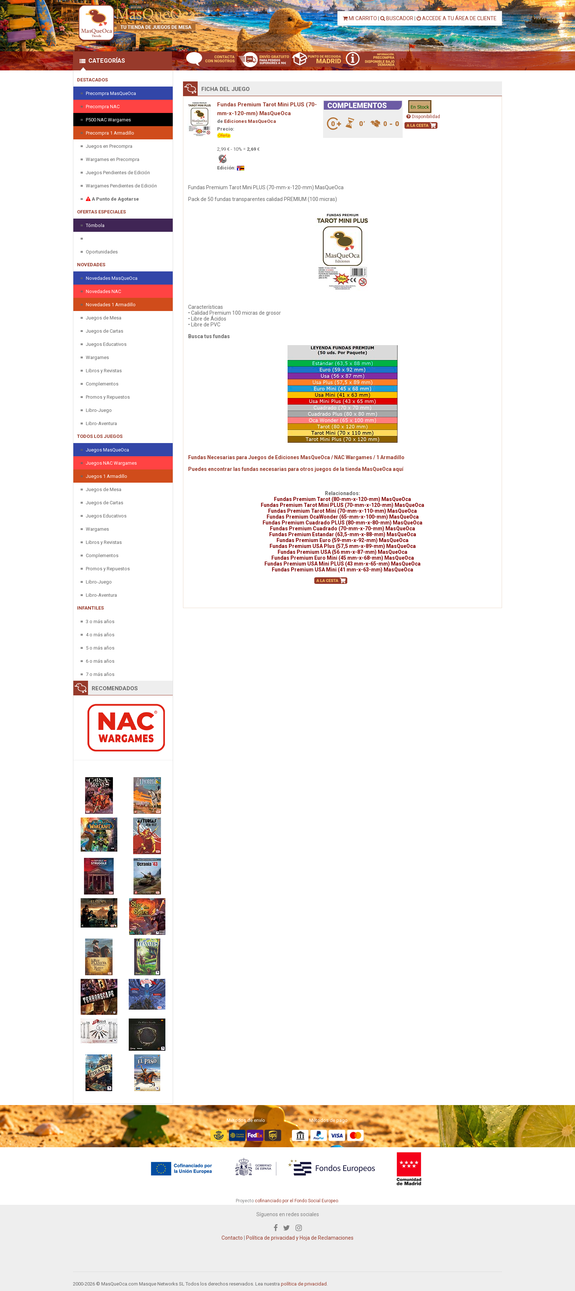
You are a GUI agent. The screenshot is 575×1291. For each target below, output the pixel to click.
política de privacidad (304, 1284)
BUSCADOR (396, 18)
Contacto (232, 1238)
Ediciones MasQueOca (250, 121)
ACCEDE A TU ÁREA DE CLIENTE (457, 18)
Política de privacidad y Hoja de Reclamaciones (300, 1238)
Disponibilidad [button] (423, 116)
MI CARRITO (360, 18)
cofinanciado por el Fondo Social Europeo (296, 1200)
